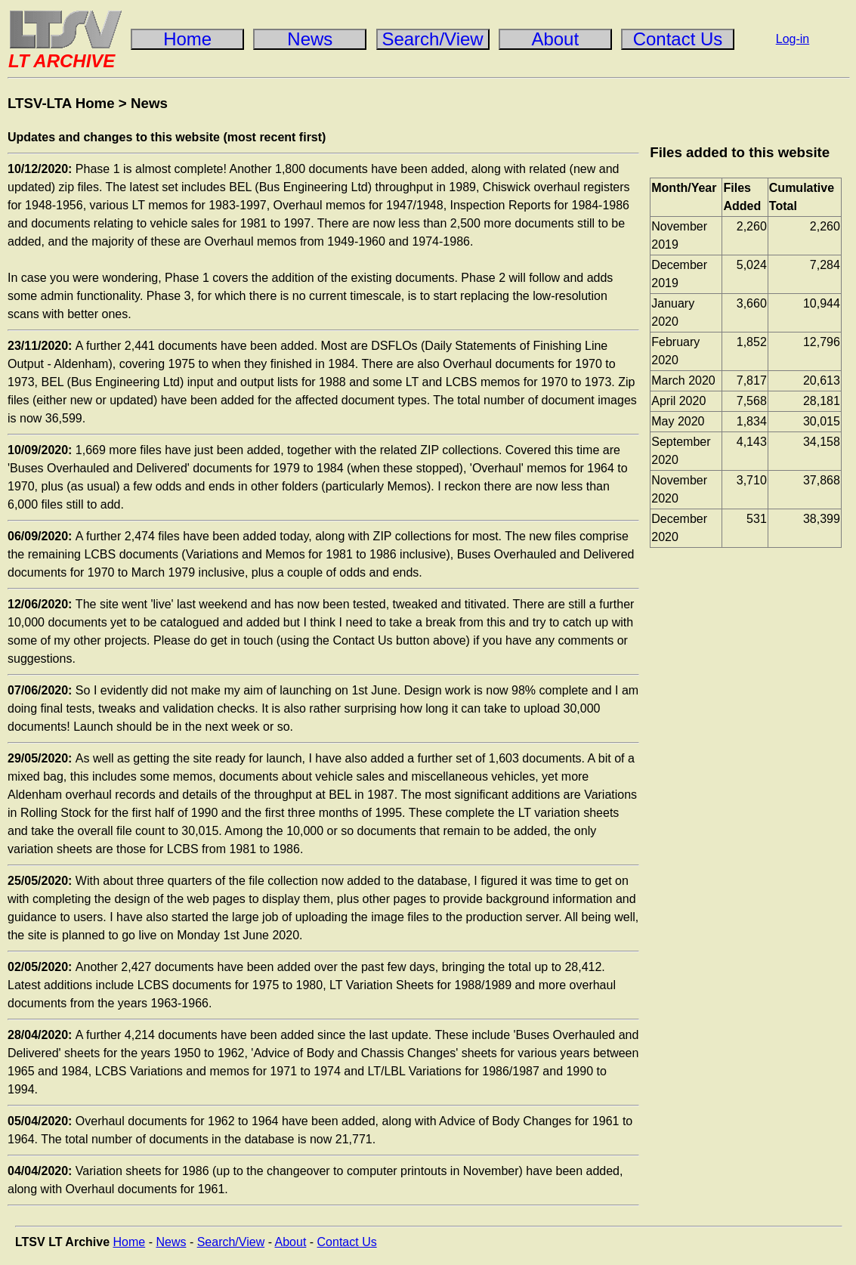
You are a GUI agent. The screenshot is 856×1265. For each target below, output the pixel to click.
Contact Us (347, 1242)
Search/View (231, 1242)
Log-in (792, 38)
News (149, 103)
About (291, 1242)
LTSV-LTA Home (61, 103)
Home (129, 1242)
